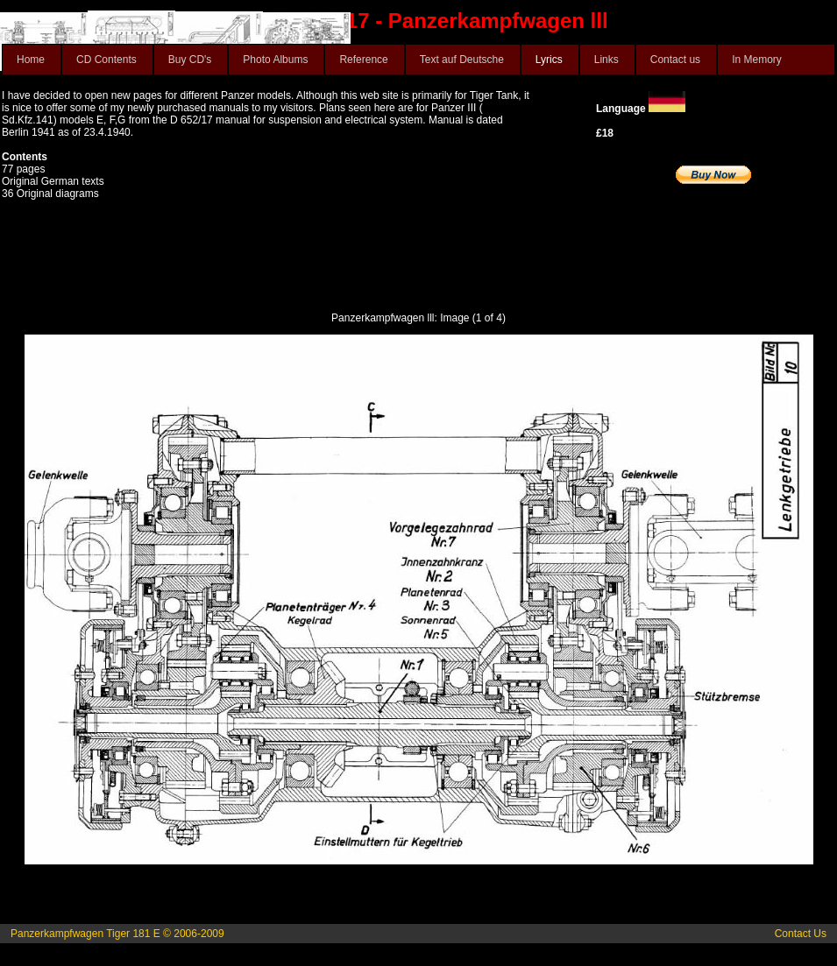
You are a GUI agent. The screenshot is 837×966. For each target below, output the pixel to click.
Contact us (675, 59)
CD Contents (106, 59)
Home (31, 59)
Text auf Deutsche (462, 59)
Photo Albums (275, 59)
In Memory (757, 59)
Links (606, 59)
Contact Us (800, 933)
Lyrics (549, 59)
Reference (363, 59)
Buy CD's (190, 59)
